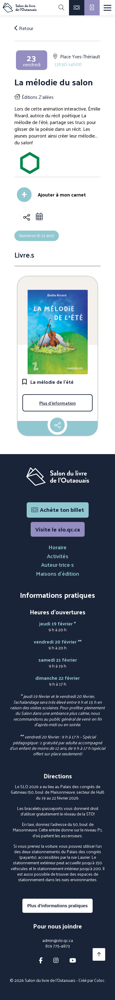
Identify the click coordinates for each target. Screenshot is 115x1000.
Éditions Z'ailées (38, 97)
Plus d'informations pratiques (57, 905)
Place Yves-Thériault (80, 56)
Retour (23, 28)
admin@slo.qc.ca (57, 940)
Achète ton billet (57, 509)
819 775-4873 (57, 946)
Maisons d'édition (57, 573)
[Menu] (107, 8)
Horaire (57, 547)
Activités (57, 555)
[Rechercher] (61, 7)
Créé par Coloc (92, 980)
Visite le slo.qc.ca (57, 529)
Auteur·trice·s (57, 564)
